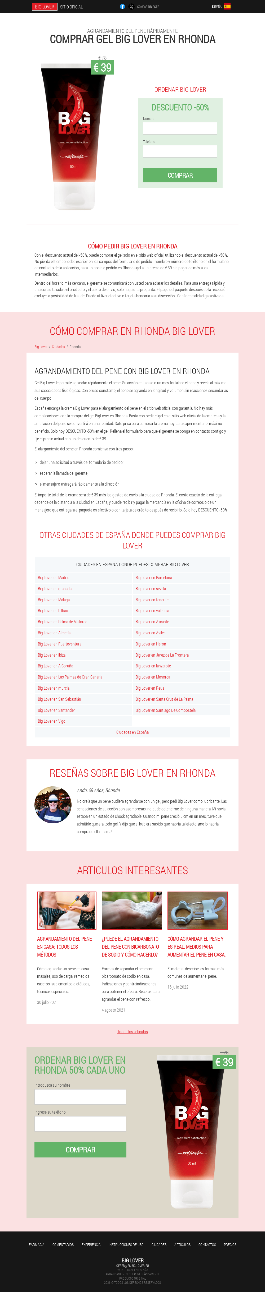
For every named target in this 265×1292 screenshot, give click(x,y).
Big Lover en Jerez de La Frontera (162, 655)
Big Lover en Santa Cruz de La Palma (164, 699)
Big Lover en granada (55, 588)
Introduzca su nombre (52, 1085)
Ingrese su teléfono (50, 1112)
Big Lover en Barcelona (154, 577)
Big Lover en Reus (150, 688)
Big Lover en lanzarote (153, 665)
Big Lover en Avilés (151, 632)
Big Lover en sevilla (151, 588)
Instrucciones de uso (126, 1244)
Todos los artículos (132, 1031)
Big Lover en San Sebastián (59, 699)
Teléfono (149, 142)
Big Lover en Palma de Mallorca (62, 621)
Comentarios (63, 1244)
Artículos (182, 1244)
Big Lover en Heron (151, 644)
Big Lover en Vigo (51, 721)
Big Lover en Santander (56, 710)
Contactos (207, 1244)
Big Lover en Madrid (53, 577)
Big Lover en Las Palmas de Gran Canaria (70, 677)
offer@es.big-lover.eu (132, 1265)
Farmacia (37, 1244)
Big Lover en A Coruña (55, 665)
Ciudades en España (132, 732)
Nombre (148, 119)
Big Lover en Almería (54, 632)
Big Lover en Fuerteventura (59, 644)
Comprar (180, 175)
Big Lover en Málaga (54, 599)
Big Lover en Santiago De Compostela (166, 710)
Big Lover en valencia (152, 610)
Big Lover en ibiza (51, 655)
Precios (230, 1244)
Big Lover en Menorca (153, 677)
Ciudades (159, 1244)
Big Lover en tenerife (152, 599)
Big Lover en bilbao (53, 610)
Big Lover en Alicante (152, 621)
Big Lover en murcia (53, 688)
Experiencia (91, 1244)
